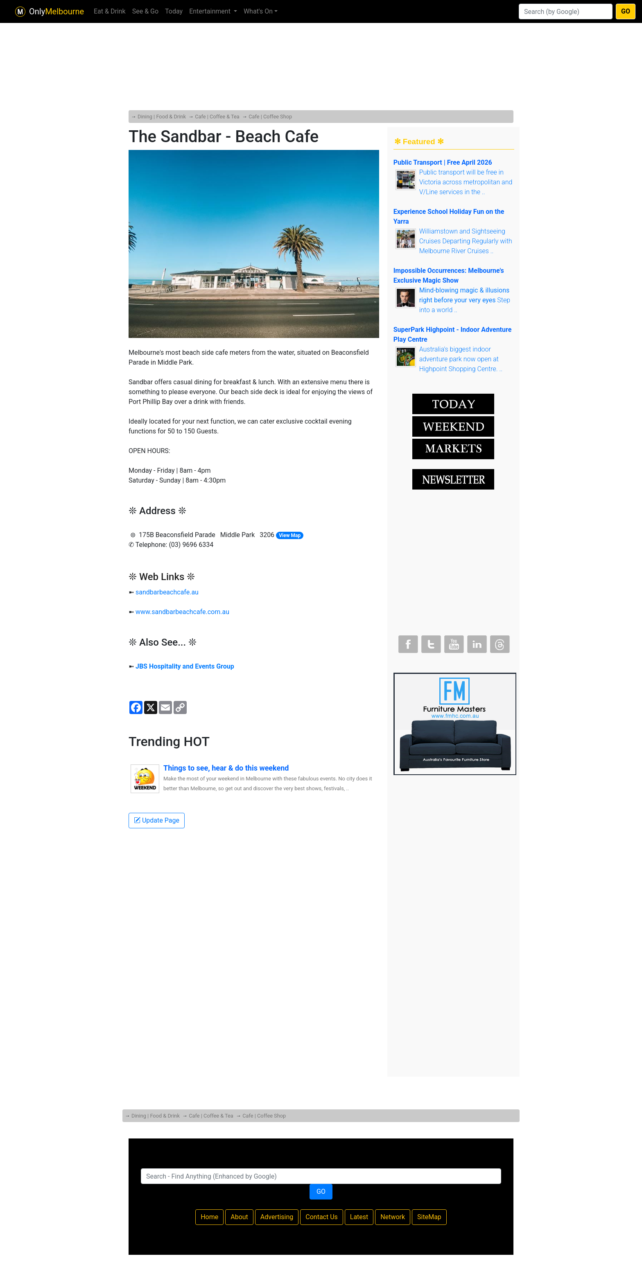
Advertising (277, 1217)
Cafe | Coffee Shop (270, 116)
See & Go (145, 11)
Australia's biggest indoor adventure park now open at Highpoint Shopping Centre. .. (460, 359)
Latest (359, 1217)
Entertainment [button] (210, 11)
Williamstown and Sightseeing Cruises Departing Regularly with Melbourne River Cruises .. (465, 241)
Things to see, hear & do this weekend (226, 768)
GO (625, 11)
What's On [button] (258, 11)
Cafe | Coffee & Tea (217, 116)
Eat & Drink (110, 11)
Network (392, 1217)
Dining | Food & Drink (162, 116)
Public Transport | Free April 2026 (442, 162)
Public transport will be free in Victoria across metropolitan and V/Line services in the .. (466, 182)
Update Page (156, 820)
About (239, 1217)
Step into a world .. (464, 300)
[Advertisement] (321, 49)
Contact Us (321, 1217)
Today (174, 11)
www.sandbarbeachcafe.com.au (182, 612)
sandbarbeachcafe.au (167, 592)
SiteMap (429, 1217)
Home (209, 1217)
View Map (290, 535)
